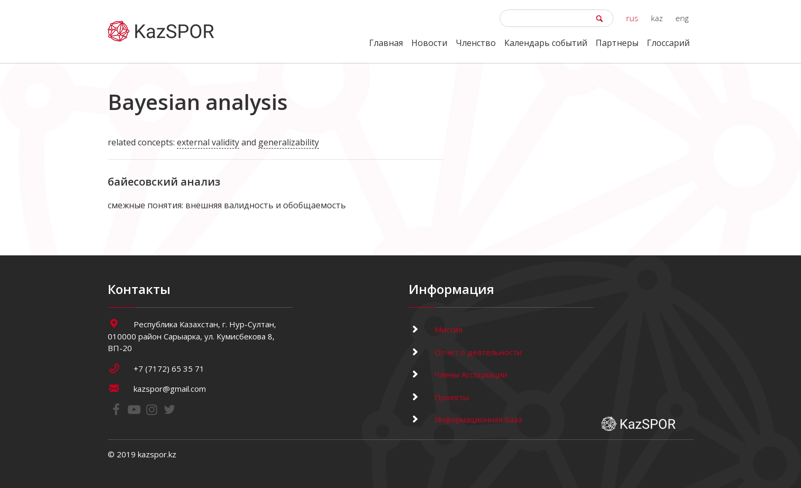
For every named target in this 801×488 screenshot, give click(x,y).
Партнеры (617, 43)
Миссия (436, 329)
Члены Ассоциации (458, 374)
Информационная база (465, 419)
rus (632, 18)
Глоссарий (668, 43)
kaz (657, 18)
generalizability (288, 142)
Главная (386, 43)
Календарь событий (545, 43)
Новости (429, 43)
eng (682, 18)
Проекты (439, 397)
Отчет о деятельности (465, 352)
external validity (208, 142)
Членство (476, 43)
